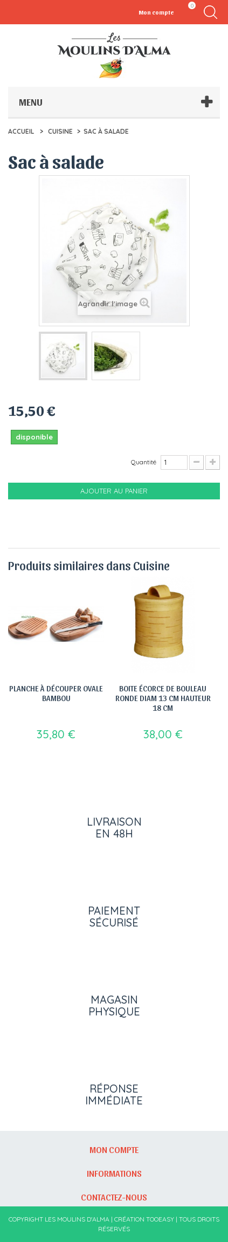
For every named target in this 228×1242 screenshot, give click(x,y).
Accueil (21, 131)
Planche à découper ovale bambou (56, 693)
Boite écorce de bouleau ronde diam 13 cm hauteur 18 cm (163, 697)
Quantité (143, 462)
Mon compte (114, 1149)
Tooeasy (160, 1219)
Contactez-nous (114, 1196)
